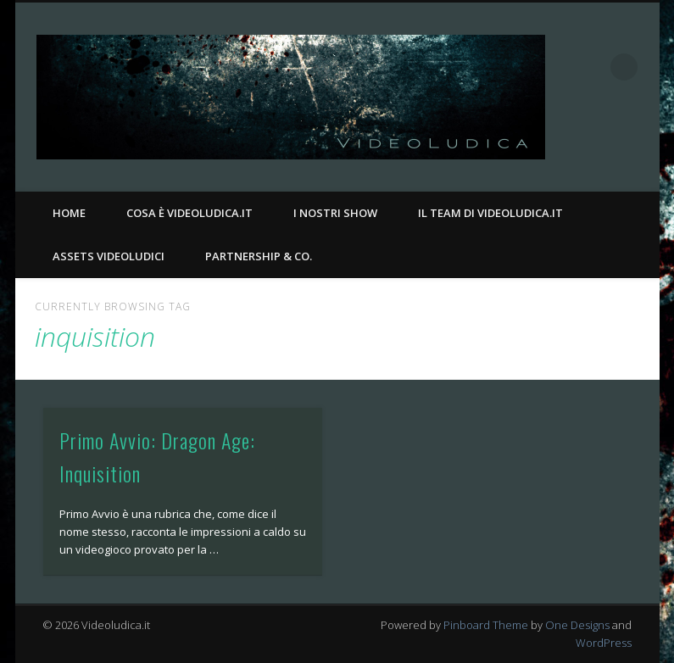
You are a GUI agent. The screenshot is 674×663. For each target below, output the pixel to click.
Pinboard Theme (485, 624)
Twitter (641, 145)
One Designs (577, 624)
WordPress (604, 642)
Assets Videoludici (108, 256)
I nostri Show (335, 212)
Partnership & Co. (258, 256)
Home (69, 212)
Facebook (606, 145)
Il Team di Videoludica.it (490, 212)
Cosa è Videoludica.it (189, 212)
